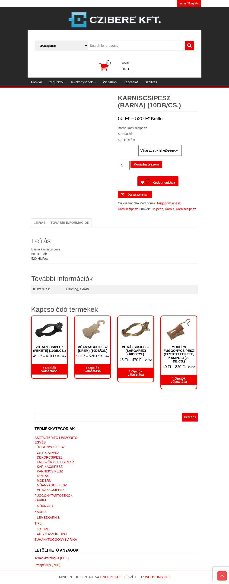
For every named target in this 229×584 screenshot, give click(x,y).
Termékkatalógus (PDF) (52, 558)
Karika (40, 500)
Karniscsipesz (128, 209)
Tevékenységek (83, 82)
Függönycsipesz (169, 203)
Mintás (43, 476)
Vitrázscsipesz (50, 490)
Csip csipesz (48, 453)
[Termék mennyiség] (124, 165)
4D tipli (43, 529)
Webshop (110, 82)
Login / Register (189, 3)
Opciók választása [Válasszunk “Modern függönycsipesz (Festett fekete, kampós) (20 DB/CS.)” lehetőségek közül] (179, 380)
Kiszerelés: (127, 147)
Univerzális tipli (52, 534)
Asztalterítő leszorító (56, 438)
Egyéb (40, 442)
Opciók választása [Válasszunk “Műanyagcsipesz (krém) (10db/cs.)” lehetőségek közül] (92, 369)
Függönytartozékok (54, 495)
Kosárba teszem (146, 164)
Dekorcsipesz (49, 457)
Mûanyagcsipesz (52, 485)
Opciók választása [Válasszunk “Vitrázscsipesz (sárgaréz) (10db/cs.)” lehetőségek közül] (136, 372)
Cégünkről (56, 82)
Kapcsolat (131, 82)
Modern (44, 480)
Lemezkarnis (48, 517)
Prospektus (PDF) (47, 565)
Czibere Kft (110, 577)
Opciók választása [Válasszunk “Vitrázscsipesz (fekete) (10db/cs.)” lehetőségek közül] (49, 369)
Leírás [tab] (39, 223)
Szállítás (151, 82)
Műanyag (45, 506)
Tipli (38, 523)
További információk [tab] (70, 223)
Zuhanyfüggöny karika (56, 539)
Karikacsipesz (50, 466)
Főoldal (36, 82)
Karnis (169, 209)
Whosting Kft (157, 577)
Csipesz (157, 209)
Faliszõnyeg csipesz (55, 462)
